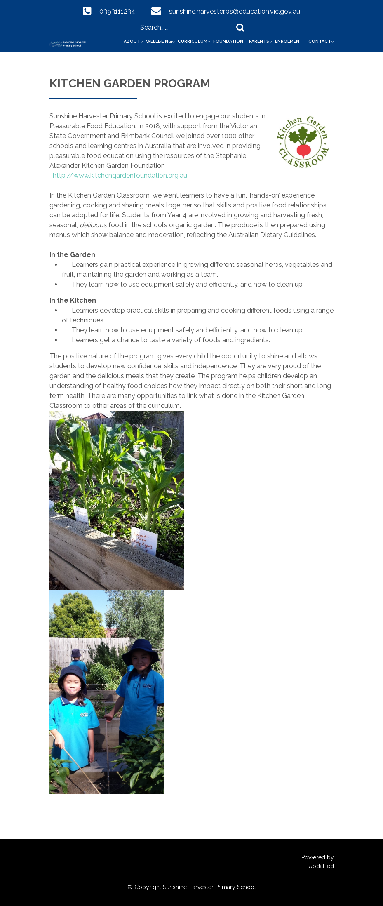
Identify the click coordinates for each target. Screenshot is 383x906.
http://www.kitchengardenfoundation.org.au (120, 175)
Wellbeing (159, 41)
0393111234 (117, 11)
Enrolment (289, 41)
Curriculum (192, 41)
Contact (319, 41)
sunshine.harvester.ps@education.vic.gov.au (234, 11)
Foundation (228, 41)
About (132, 41)
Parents (259, 41)
